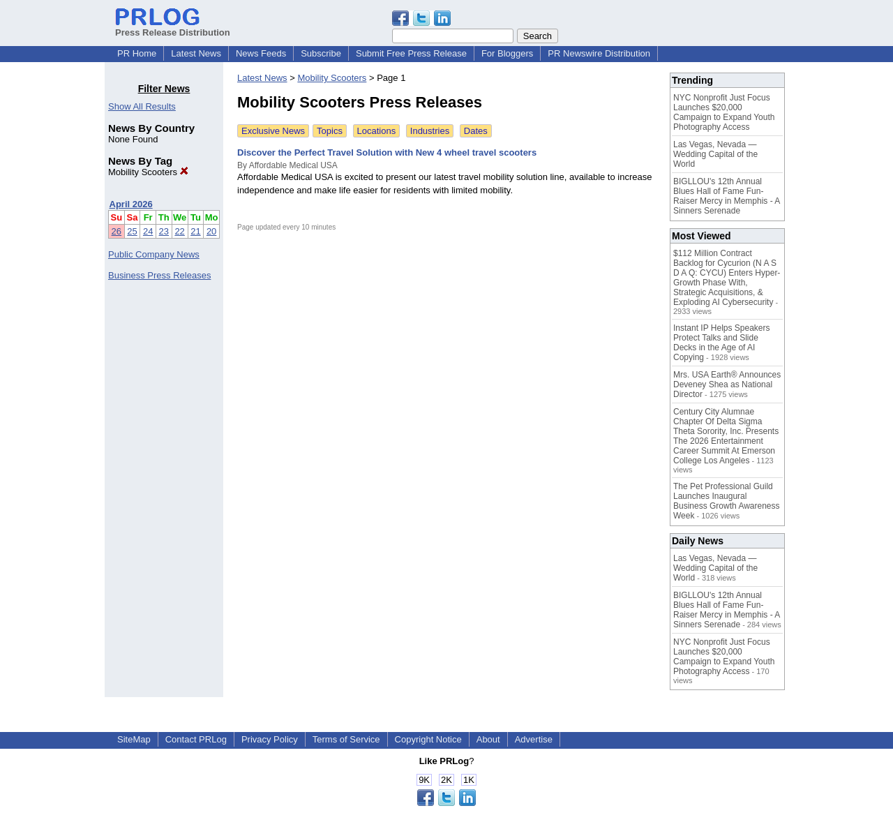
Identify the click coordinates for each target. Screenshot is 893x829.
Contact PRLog (196, 739)
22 (179, 231)
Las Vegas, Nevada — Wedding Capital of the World (715, 154)
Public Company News (154, 254)
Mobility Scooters (148, 172)
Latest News (196, 53)
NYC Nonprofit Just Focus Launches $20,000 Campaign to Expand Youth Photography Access (723, 112)
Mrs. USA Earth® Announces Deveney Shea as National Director (727, 384)
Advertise (534, 739)
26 (116, 231)
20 (211, 231)
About (488, 739)
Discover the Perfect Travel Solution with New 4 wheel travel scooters (386, 152)
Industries (429, 131)
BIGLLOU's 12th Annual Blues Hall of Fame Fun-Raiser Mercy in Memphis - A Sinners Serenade (726, 196)
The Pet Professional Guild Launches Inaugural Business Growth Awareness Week (726, 501)
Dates (476, 131)
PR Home (136, 53)
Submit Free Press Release (411, 53)
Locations (376, 131)
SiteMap (134, 739)
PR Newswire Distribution (599, 53)
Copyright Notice (428, 739)
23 (164, 231)
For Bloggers (507, 53)
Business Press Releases (159, 275)
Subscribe (321, 53)
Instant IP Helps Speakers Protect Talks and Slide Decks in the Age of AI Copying (721, 342)
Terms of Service (346, 739)
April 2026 (131, 204)
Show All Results (142, 106)
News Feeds (261, 53)
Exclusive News (273, 131)
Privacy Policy (269, 739)
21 (195, 231)
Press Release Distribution (172, 27)
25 (132, 231)
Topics (330, 131)
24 (148, 231)
